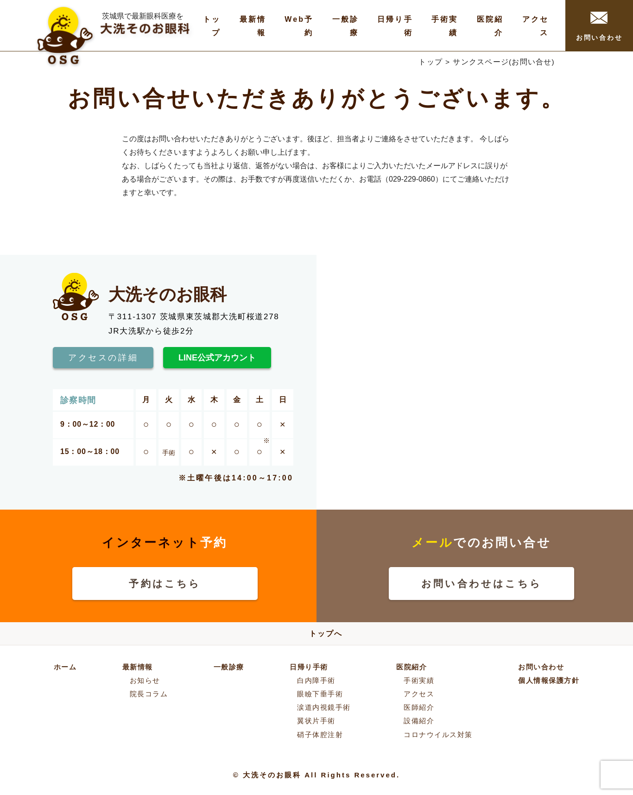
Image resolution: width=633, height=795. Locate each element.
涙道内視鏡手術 (324, 707)
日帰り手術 (309, 667)
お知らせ (145, 680)
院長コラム (149, 694)
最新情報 (137, 667)
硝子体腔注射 (320, 734)
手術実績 (419, 680)
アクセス (419, 694)
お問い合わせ (599, 26)
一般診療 (229, 667)
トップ (430, 62)
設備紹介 (419, 721)
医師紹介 (419, 707)
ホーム (65, 667)
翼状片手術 (316, 721)
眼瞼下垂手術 (320, 694)
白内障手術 (316, 680)
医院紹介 (411, 667)
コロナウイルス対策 (438, 734)
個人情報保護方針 (548, 680)
